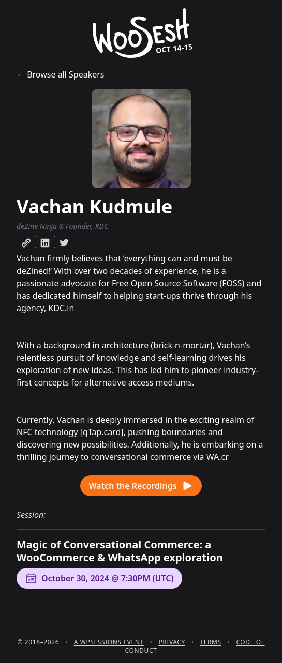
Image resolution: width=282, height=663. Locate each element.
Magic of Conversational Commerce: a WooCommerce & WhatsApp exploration (120, 550)
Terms (210, 642)
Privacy (171, 642)
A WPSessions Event (109, 642)
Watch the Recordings (140, 486)
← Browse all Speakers (61, 74)
